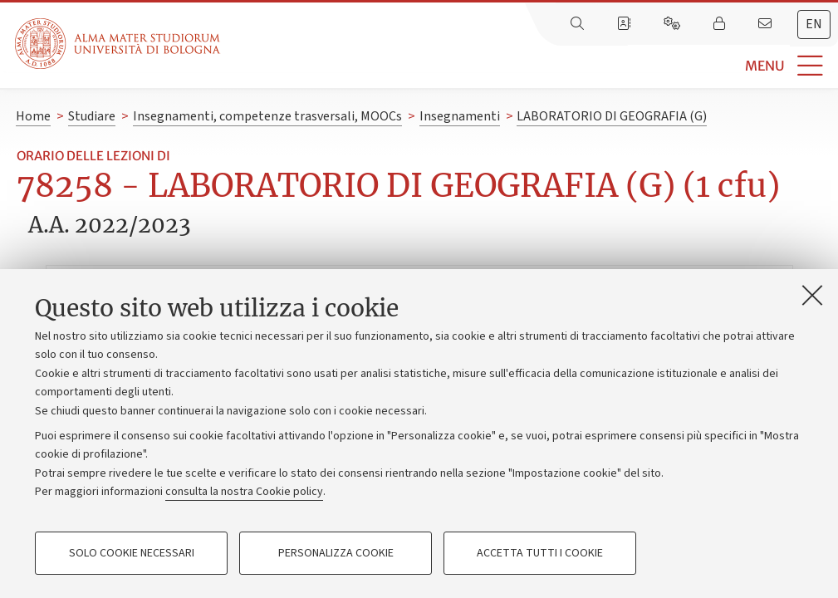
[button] (529, 66)
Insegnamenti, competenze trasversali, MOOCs (267, 116)
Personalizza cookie (336, 553)
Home (33, 116)
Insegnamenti (459, 116)
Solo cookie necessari (131, 553)
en (814, 24)
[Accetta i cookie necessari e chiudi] (812, 295)
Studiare (91, 116)
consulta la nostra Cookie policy (244, 491)
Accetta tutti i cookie (540, 553)
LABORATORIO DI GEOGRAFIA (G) (612, 116)
